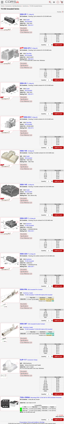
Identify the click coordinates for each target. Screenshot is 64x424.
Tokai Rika (28, 53)
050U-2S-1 (30, 25)
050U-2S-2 (30, 59)
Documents (23, 28)
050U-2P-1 (30, 94)
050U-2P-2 (30, 128)
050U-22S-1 (31, 231)
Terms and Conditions (33, 422)
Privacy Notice (23, 422)
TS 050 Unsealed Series (36, 6)
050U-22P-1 (31, 266)
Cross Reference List (26, 32)
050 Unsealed (28, 21)
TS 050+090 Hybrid (39, 295)
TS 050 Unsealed (29, 225)
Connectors (8, 6)
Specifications (24, 30)
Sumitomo (25, 6)
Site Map (42, 422)
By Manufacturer (17, 6)
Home (2, 6)
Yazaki (27, 19)
